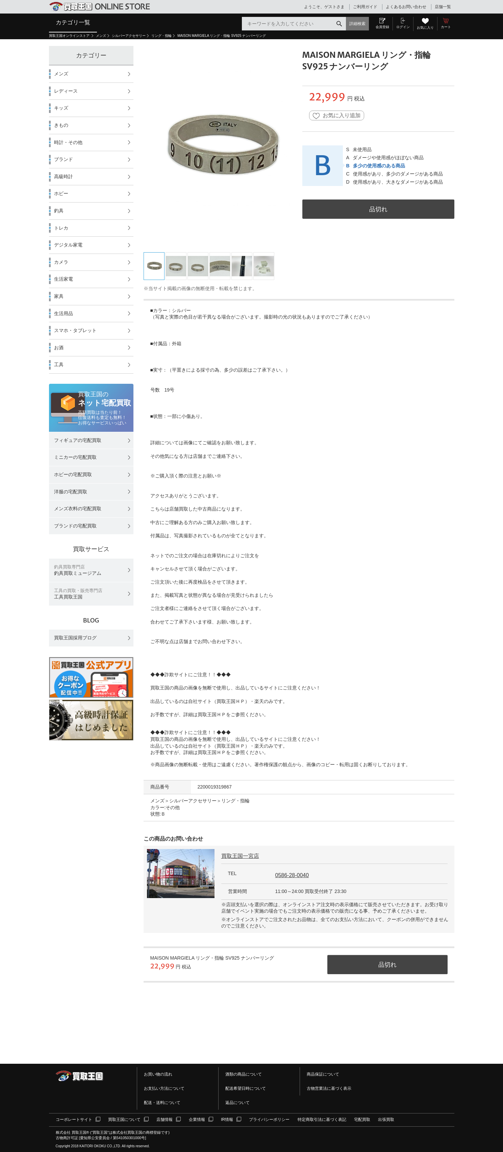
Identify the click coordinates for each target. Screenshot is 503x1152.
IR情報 (227, 1119)
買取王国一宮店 (240, 856)
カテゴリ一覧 (73, 22)
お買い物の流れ (158, 1074)
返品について (237, 1102)
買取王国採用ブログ (75, 637)
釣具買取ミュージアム (77, 570)
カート (446, 27)
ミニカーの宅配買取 (75, 457)
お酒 (59, 347)
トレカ (61, 228)
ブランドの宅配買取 (75, 525)
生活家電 (63, 279)
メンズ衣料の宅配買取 (77, 508)
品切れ (378, 209)
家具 (59, 296)
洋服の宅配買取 (70, 491)
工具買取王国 (78, 594)
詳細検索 (357, 23)
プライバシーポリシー (269, 1119)
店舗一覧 (443, 6)
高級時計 (63, 176)
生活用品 (63, 313)
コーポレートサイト (74, 1119)
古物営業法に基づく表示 (329, 1088)
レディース (66, 91)
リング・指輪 (161, 36)
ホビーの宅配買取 (73, 474)
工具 (59, 364)
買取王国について (124, 1119)
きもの (61, 125)
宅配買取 (362, 1119)
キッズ (61, 108)
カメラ (61, 262)
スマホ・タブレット (75, 330)
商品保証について (323, 1074)
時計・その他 (68, 142)
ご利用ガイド (365, 6)
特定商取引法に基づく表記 (322, 1119)
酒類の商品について (243, 1074)
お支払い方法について (164, 1088)
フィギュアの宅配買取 (77, 440)
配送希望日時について (245, 1088)
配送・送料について (162, 1102)
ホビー (61, 193)
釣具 (59, 210)
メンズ (101, 36)
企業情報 (197, 1119)
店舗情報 (164, 1119)
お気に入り (425, 27)
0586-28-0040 (292, 875)
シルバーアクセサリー (129, 36)
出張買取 (386, 1119)
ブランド (63, 159)
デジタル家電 (68, 245)
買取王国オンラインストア (70, 36)
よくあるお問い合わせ (406, 6)
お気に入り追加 (336, 116)
